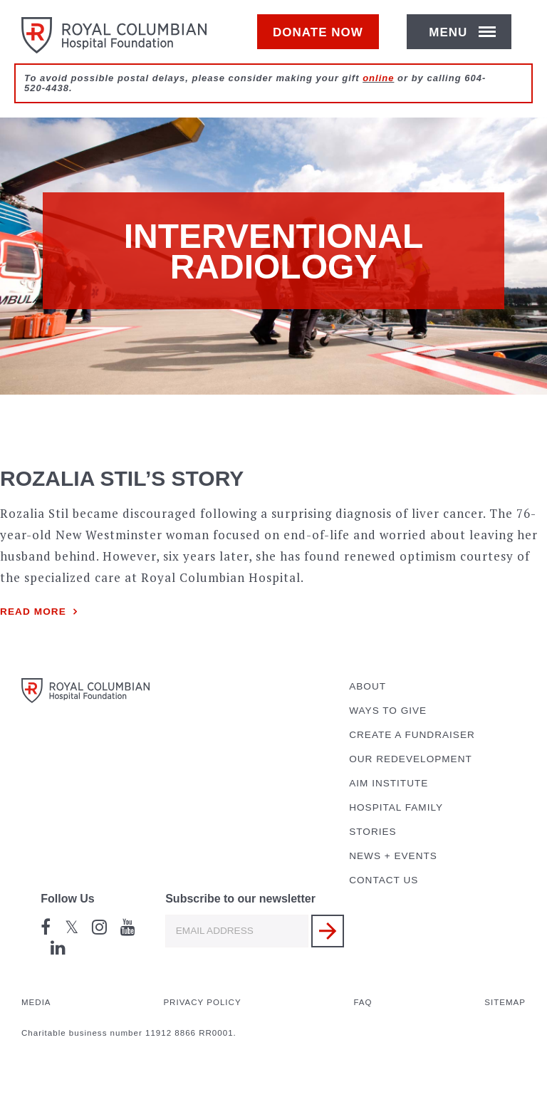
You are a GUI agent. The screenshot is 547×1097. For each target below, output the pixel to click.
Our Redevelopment (410, 759)
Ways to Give (388, 710)
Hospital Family (396, 807)
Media (36, 1002)
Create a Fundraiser (412, 734)
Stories (372, 831)
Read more (33, 611)
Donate (325, 40)
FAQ (362, 1002)
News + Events (393, 856)
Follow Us (68, 899)
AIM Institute (388, 783)
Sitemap (505, 1002)
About (367, 686)
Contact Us (383, 880)
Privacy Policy (202, 1002)
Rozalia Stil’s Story (122, 478)
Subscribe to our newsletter (240, 899)
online (378, 93)
